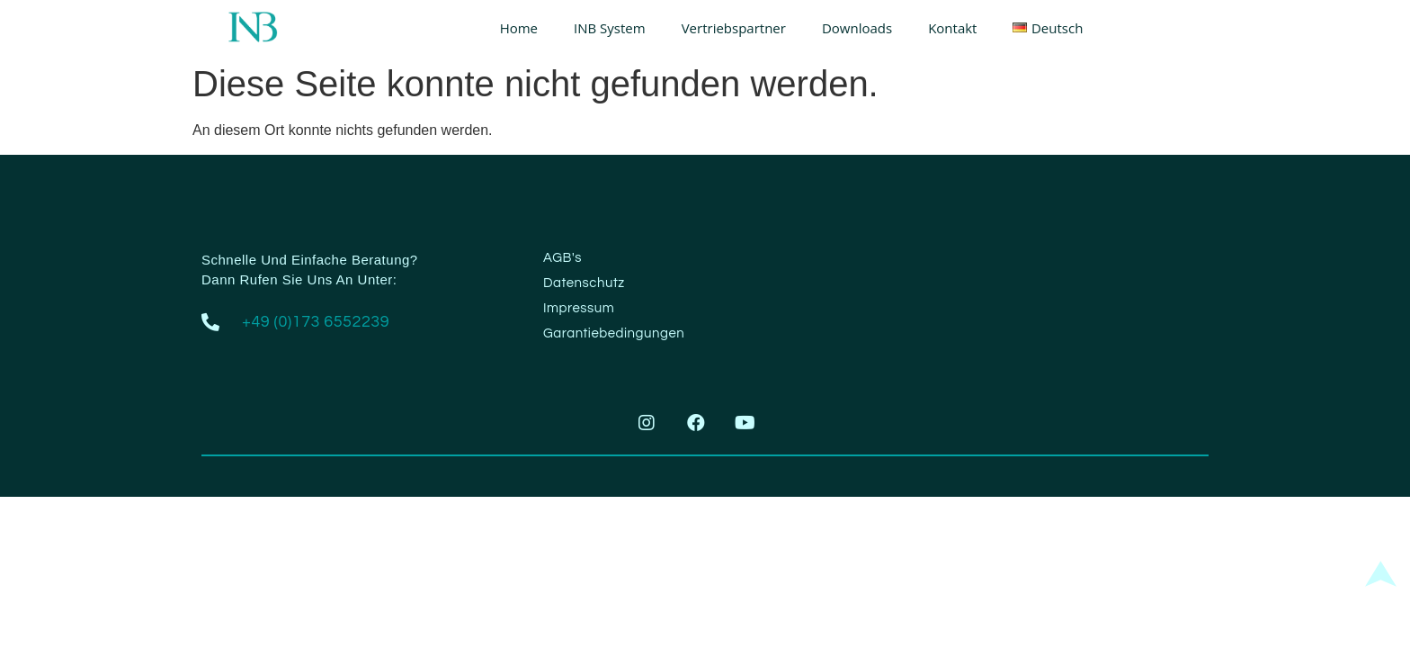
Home (519, 28)
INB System (610, 28)
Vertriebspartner (734, 28)
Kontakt (952, 28)
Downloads (857, 28)
